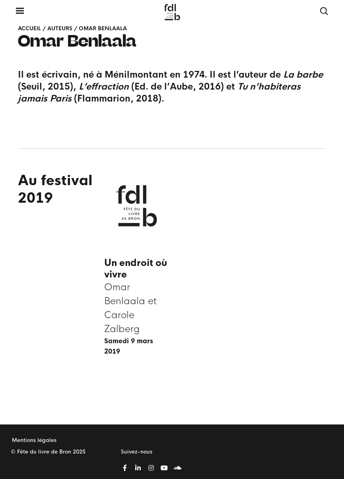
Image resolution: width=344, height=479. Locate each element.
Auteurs (59, 28)
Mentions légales (34, 440)
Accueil (29, 28)
